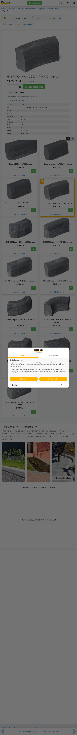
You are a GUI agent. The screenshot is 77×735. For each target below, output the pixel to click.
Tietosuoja (64, 385)
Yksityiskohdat (53, 355)
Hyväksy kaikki (53, 379)
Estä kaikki (23, 379)
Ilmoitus (23, 355)
